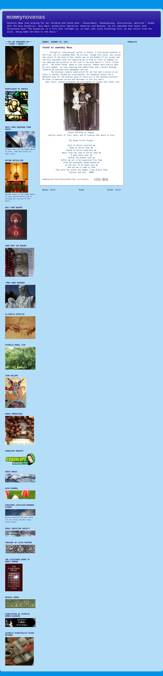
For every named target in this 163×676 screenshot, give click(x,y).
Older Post (114, 190)
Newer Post (49, 190)
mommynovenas (26, 17)
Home (81, 190)
